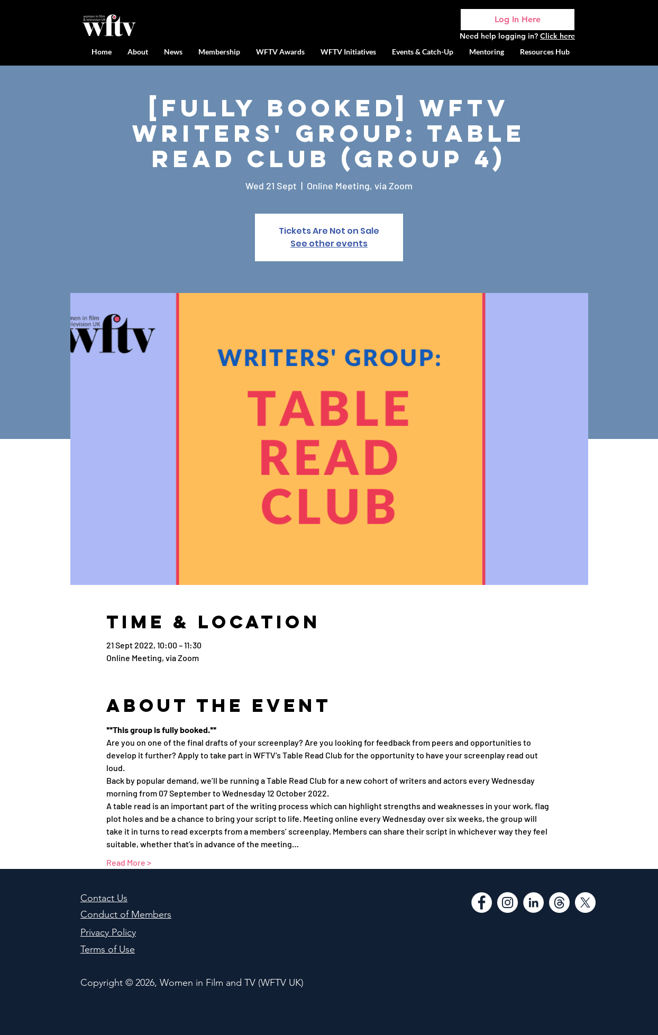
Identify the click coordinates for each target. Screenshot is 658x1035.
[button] (348, 51)
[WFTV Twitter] (585, 902)
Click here (557, 36)
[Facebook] (481, 902)
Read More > (128, 862)
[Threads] (559, 902)
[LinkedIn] (533, 902)
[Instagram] (507, 902)
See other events (329, 243)
